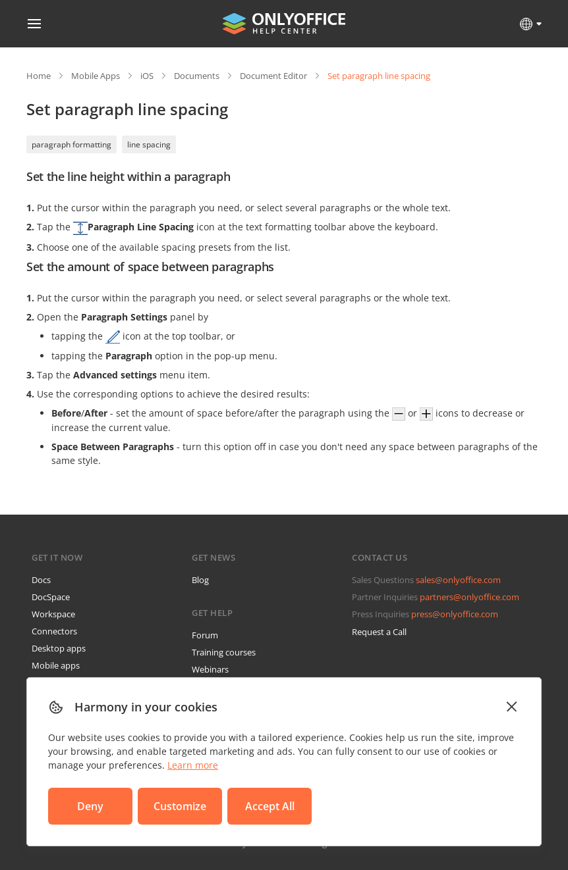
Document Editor (273, 76)
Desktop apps (59, 648)
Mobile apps (56, 665)
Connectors (54, 631)
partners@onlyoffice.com (469, 597)
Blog (200, 580)
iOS (147, 76)
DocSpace (51, 597)
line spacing (149, 144)
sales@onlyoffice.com (458, 580)
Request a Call (379, 632)
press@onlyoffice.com (454, 614)
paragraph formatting (71, 144)
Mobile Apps (95, 76)
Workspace (53, 614)
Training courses (224, 652)
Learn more (192, 765)
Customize (180, 806)
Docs (41, 580)
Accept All (270, 806)
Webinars (210, 669)
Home (38, 76)
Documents (196, 76)
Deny (90, 806)
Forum (205, 635)
